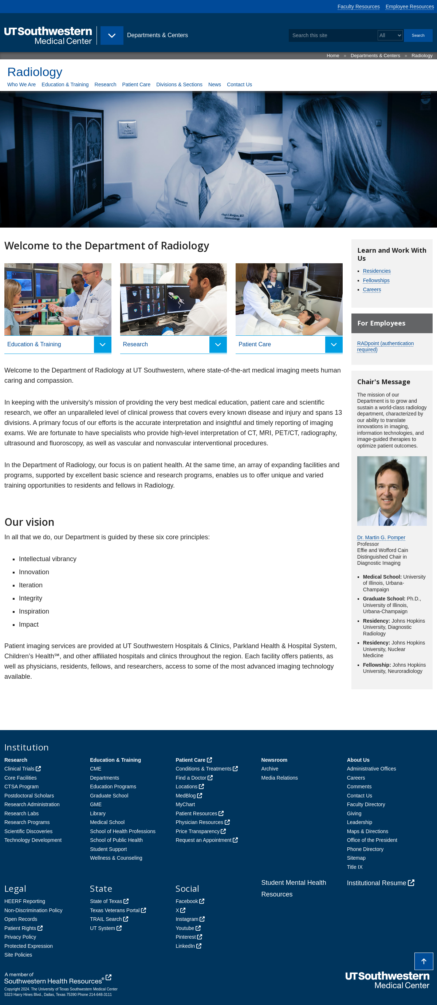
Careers (372, 289)
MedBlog (186, 796)
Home (333, 55)
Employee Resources (410, 6)
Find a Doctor (191, 778)
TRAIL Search (106, 919)
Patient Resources (196, 813)
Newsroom (274, 760)
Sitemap (356, 858)
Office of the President (372, 840)
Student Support (108, 849)
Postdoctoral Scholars (29, 796)
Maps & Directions (368, 831)
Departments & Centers (375, 55)
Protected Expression (28, 946)
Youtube (185, 928)
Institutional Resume (376, 883)
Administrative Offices (371, 769)
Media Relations (279, 778)
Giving (354, 813)
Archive (270, 769)
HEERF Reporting (24, 901)
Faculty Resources (359, 6)
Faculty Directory (366, 804)
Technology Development (33, 840)
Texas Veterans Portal (114, 910)
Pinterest (186, 937)
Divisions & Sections (179, 84)
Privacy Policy (20, 937)
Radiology (422, 55)
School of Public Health (116, 840)
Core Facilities (20, 778)
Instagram (187, 919)
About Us (358, 760)
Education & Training (65, 84)
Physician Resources (199, 822)
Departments (104, 778)
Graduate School (109, 796)
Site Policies (18, 955)
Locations (186, 786)
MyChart (185, 804)
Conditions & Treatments (203, 769)
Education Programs (113, 786)
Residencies (377, 271)
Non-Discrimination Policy (33, 910)
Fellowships (376, 280)
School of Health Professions (122, 831)
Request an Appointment (203, 840)
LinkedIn (185, 946)
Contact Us (239, 84)
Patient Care (136, 84)
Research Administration (32, 804)
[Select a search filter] (390, 35)
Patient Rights (20, 928)
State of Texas (106, 901)
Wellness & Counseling (116, 858)
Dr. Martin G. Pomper (381, 537)
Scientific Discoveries (28, 831)
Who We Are (21, 84)
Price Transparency (198, 831)
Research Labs (21, 813)
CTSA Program (21, 786)
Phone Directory (365, 849)
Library (98, 813)
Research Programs (27, 822)
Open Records (20, 919)
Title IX (355, 867)
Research (106, 84)
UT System (102, 928)
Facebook (187, 901)
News (214, 84)
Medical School (107, 822)
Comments (359, 786)
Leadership (359, 822)
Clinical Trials (19, 769)
